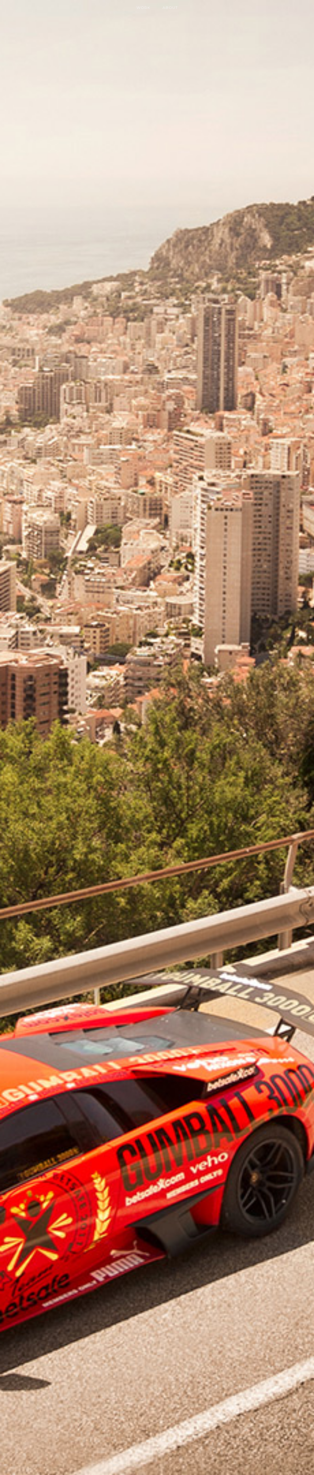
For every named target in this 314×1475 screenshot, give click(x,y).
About (170, 7)
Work (143, 7)
